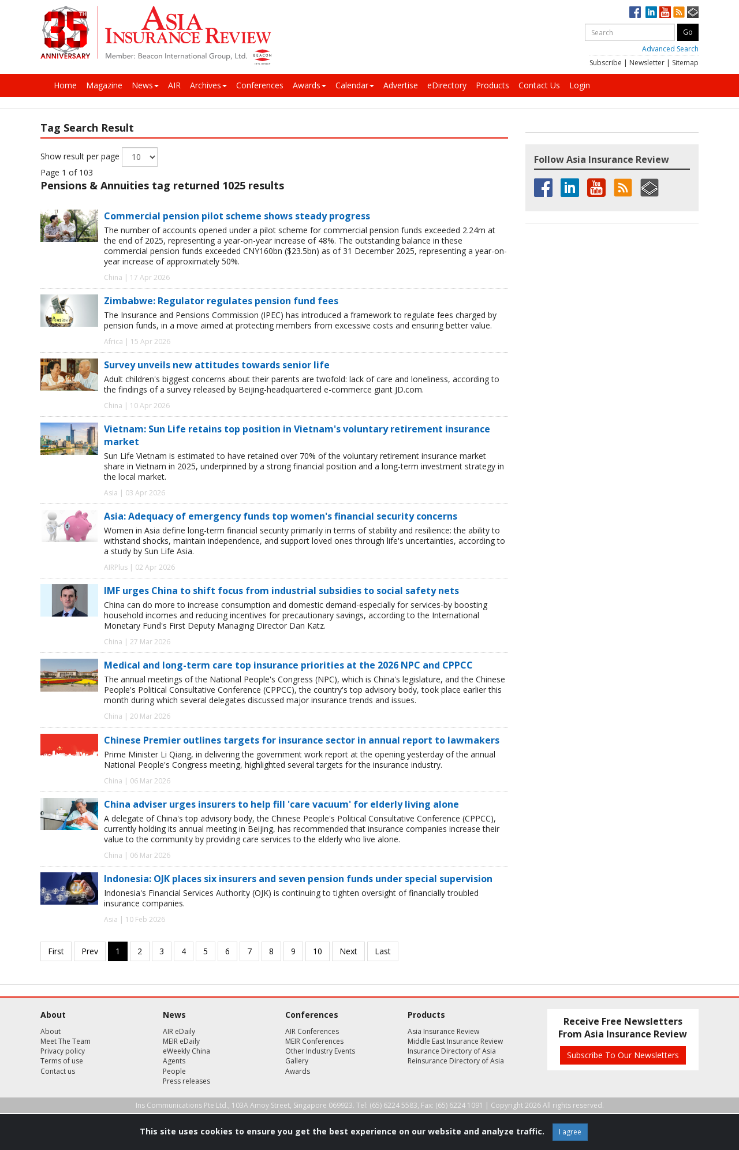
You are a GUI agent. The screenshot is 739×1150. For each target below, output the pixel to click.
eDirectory (446, 85)
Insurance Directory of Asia (452, 1051)
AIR (174, 85)
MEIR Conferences (314, 1041)
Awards (309, 85)
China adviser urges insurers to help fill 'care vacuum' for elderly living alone (281, 804)
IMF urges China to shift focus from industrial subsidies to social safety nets (281, 590)
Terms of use (61, 1061)
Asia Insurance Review (443, 1031)
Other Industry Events (320, 1051)
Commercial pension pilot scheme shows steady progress (237, 216)
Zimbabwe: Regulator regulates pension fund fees (221, 300)
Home (65, 85)
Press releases (186, 1081)
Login (579, 85)
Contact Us (539, 85)
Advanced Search (670, 49)
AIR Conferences (312, 1031)
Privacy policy (62, 1051)
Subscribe (605, 63)
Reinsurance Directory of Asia (456, 1061)
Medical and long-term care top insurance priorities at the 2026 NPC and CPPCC (288, 665)
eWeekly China (186, 1051)
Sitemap (685, 63)
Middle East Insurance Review (455, 1041)
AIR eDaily (179, 1031)
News (145, 85)
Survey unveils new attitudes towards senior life (217, 365)
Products (492, 85)
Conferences (259, 85)
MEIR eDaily (181, 1041)
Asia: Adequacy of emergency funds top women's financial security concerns (280, 516)
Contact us (57, 1071)
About (50, 1031)
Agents (174, 1061)
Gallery (296, 1061)
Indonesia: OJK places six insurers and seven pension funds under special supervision (298, 878)
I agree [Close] (570, 1132)
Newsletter (647, 63)
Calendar (354, 85)
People (174, 1071)
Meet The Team (65, 1041)
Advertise (400, 85)
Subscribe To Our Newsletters (623, 1055)
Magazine (104, 85)
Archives (208, 85)
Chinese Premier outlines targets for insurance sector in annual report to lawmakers (301, 740)
